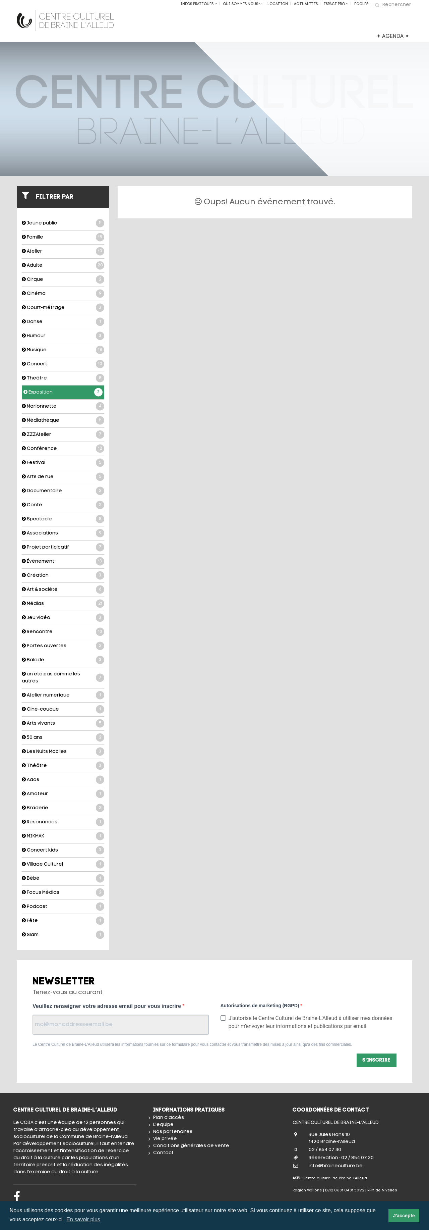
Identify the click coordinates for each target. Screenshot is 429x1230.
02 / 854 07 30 (325, 1149)
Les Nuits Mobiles (63, 752)
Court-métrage (63, 308)
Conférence (63, 449)
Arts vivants (63, 723)
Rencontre (63, 632)
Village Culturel (63, 864)
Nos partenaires (172, 1131)
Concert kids (63, 850)
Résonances (63, 822)
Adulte (63, 265)
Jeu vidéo (63, 618)
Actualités (306, 4)
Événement (63, 561)
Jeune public (63, 223)
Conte (63, 505)
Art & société (63, 589)
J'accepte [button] (404, 1215)
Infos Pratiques (198, 4)
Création (63, 575)
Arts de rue (63, 477)
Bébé (63, 878)
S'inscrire (376, 1060)
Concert (63, 364)
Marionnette (63, 406)
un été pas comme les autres (63, 677)
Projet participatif (63, 547)
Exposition (63, 392)
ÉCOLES (361, 4)
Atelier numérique (63, 695)
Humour (63, 336)
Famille (63, 237)
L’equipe (163, 1124)
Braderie (63, 808)
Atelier (63, 251)
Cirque (63, 279)
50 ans (63, 737)
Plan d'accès (168, 1117)
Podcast (63, 907)
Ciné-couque (63, 709)
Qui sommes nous (242, 4)
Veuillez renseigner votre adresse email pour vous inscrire (107, 1006)
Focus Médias (63, 892)
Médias (63, 604)
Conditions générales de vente (191, 1145)
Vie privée (165, 1138)
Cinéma (63, 294)
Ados (63, 780)
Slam (63, 935)
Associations (63, 533)
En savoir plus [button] (83, 1219)
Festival (63, 463)
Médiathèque (63, 420)
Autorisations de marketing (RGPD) (261, 1005)
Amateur (63, 794)
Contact (163, 1153)
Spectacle (63, 519)
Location (277, 4)
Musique (63, 350)
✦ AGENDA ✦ (392, 36)
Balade (63, 660)
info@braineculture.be (336, 1166)
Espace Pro (336, 4)
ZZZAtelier (63, 434)
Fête (63, 921)
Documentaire (63, 491)
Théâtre (63, 378)
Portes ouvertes (63, 646)
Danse (63, 322)
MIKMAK (63, 836)
